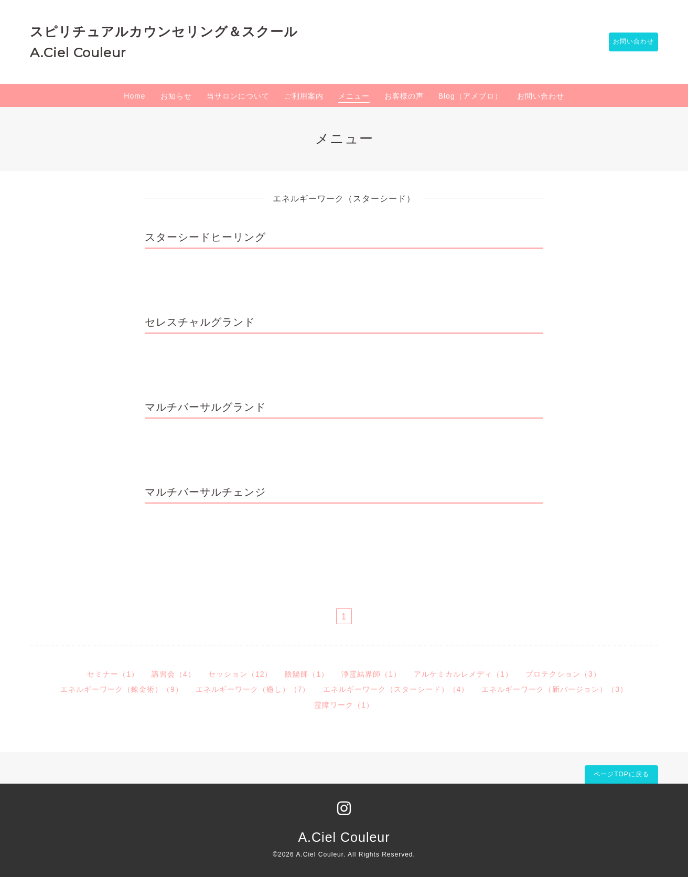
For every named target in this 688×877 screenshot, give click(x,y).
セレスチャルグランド (200, 322)
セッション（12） (240, 674)
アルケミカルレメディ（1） (463, 674)
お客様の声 (404, 96)
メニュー (354, 96)
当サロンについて (238, 96)
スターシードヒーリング (205, 237)
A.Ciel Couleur (344, 837)
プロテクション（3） (563, 674)
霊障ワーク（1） (344, 705)
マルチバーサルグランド (205, 407)
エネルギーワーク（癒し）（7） (253, 689)
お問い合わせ (628, 42)
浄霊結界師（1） (371, 674)
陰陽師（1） (307, 674)
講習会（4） (174, 674)
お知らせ (176, 96)
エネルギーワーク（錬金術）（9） (121, 689)
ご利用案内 (304, 96)
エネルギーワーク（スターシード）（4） (396, 689)
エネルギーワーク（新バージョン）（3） (554, 689)
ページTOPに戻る (621, 774)
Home (134, 96)
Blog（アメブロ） (470, 96)
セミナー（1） (113, 674)
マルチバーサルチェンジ (205, 492)
